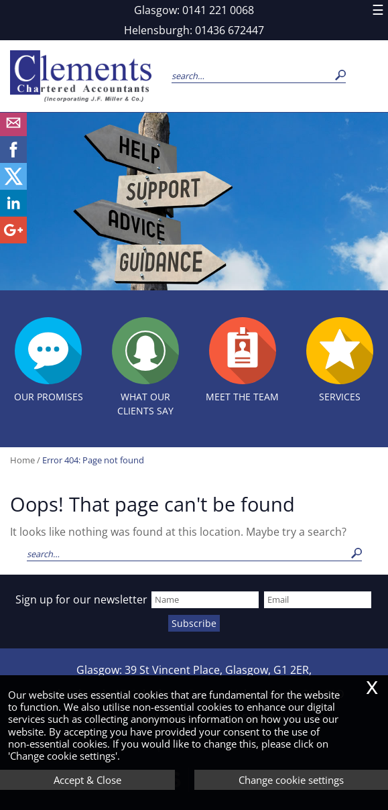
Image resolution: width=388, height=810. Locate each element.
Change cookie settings (291, 780)
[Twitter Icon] (13, 185)
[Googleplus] (13, 239)
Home (22, 460)
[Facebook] (13, 159)
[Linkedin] (13, 212)
